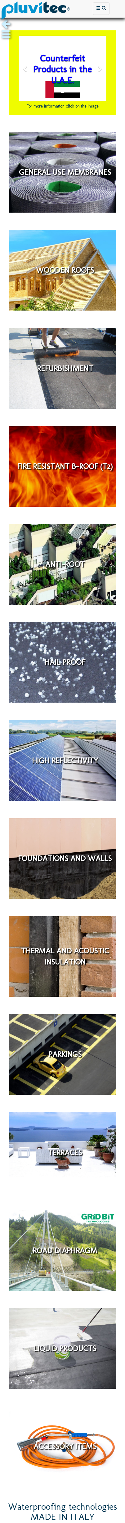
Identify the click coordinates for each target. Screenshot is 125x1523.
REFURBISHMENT (65, 368)
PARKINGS (65, 1054)
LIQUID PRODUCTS (65, 1348)
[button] (25, 68)
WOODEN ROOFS (65, 270)
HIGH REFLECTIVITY (65, 760)
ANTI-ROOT (65, 564)
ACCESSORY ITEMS (64, 1446)
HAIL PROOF (65, 662)
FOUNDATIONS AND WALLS (65, 858)
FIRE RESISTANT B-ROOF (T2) (65, 466)
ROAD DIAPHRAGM (65, 1250)
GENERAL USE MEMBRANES (65, 172)
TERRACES (65, 1152)
